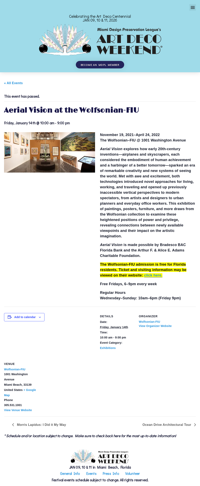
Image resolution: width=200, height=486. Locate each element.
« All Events (13, 83)
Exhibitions (108, 348)
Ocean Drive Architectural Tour (167, 424)
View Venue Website (18, 410)
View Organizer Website (155, 326)
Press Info (111, 473)
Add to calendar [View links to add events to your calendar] (25, 317)
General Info (70, 473)
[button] (192, 7)
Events (91, 473)
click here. (153, 275)
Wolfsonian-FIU (149, 321)
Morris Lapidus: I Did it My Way (41, 424)
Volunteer (132, 473)
